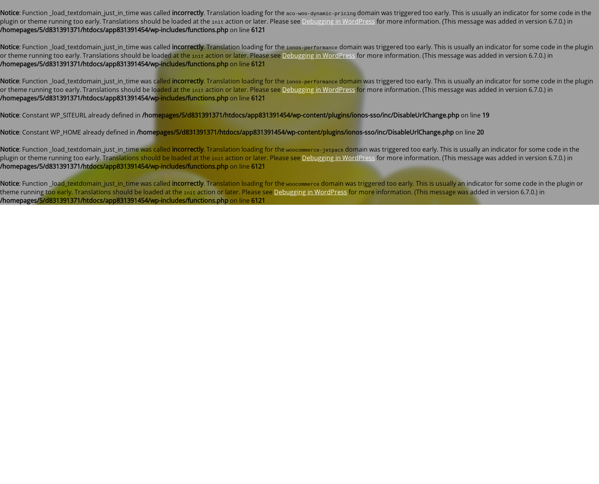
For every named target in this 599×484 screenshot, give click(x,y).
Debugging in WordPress (338, 21)
